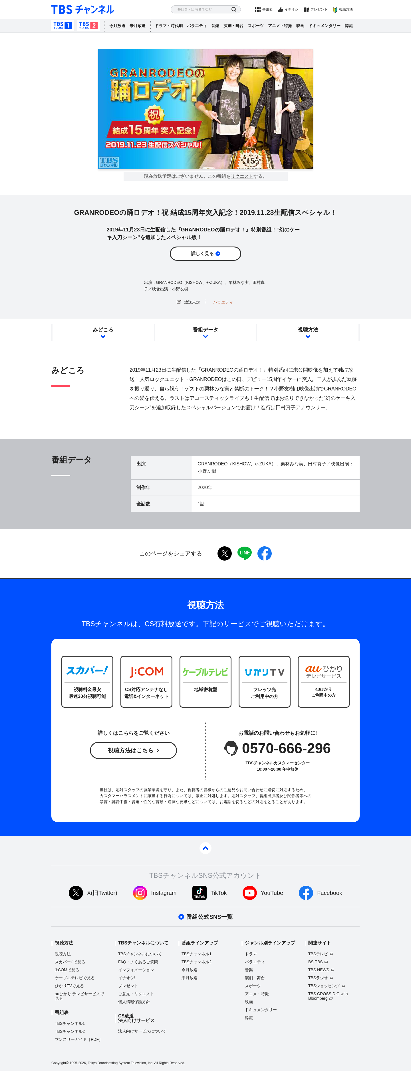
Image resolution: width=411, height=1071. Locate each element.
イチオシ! (126, 978)
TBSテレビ (318, 954)
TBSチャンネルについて (140, 954)
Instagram (164, 893)
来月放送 (138, 25)
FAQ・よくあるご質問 (138, 962)
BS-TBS (315, 962)
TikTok (219, 893)
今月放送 (117, 25)
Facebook (329, 893)
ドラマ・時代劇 (169, 25)
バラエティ (197, 25)
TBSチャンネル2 (88, 25)
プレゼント (319, 9)
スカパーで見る (70, 962)
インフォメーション (136, 970)
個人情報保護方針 (134, 1001)
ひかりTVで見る (69, 986)
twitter (224, 553)
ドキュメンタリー (325, 25)
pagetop (205, 848)
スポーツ (256, 25)
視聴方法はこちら (131, 750)
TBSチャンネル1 (62, 25)
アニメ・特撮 (280, 25)
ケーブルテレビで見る (75, 978)
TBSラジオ (318, 978)
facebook (264, 553)
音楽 (215, 25)
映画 (300, 25)
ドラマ (251, 954)
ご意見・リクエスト (136, 993)
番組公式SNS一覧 (209, 917)
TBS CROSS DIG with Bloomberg (328, 996)
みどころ (103, 330)
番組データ (205, 330)
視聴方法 (346, 9)
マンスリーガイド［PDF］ (79, 1039)
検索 (233, 9)
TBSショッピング (324, 986)
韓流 (349, 25)
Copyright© (59, 1063)
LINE (244, 553)
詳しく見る (202, 253)
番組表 (267, 9)
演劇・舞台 (233, 25)
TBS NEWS (318, 970)
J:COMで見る (67, 970)
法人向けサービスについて (142, 1031)
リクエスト (242, 176)
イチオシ (291, 9)
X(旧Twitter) (102, 893)
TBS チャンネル (82, 9)
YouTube (272, 893)
